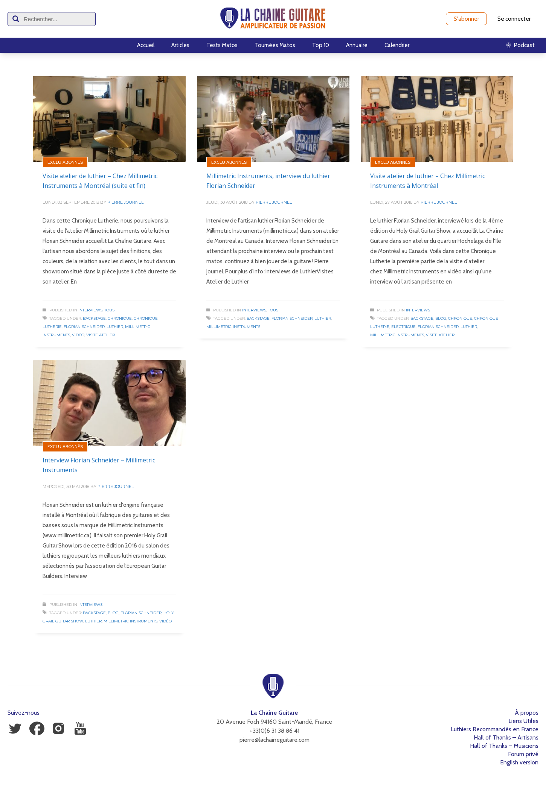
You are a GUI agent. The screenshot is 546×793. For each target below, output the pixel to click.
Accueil (145, 45)
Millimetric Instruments (233, 326)
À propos (526, 712)
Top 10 (320, 45)
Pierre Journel (125, 202)
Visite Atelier (100, 334)
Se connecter (514, 18)
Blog (440, 318)
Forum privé (523, 754)
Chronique (120, 318)
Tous (109, 310)
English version (519, 762)
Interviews (90, 310)
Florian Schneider (84, 326)
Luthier (115, 326)
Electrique (403, 326)
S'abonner (466, 18)
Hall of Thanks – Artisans (506, 737)
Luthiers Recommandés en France (494, 729)
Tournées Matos (275, 45)
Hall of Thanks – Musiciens (504, 745)
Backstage (94, 318)
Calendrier (396, 45)
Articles (180, 45)
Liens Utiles (523, 720)
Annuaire (357, 45)
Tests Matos (222, 45)
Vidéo (78, 334)
